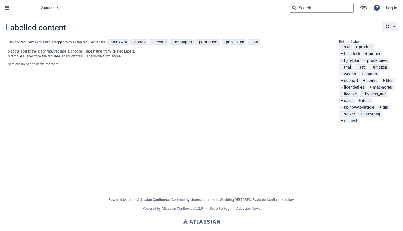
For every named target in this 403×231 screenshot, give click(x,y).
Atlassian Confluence (178, 208)
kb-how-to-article (359, 107)
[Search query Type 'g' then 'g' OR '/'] (322, 8)
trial (347, 67)
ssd (347, 47)
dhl (385, 107)
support (351, 80)
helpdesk (352, 53)
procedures (377, 60)
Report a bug (219, 208)
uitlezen (380, 67)
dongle (140, 42)
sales (348, 100)
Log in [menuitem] (391, 8)
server (349, 114)
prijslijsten (235, 42)
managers (183, 42)
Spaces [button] (48, 8)
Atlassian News (248, 208)
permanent (208, 42)
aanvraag (371, 114)
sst (362, 67)
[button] (7, 8)
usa (254, 42)
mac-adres (382, 87)
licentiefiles (354, 87)
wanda (350, 73)
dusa (366, 100)
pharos (370, 73)
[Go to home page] (24, 8)
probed (375, 53)
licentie (160, 42)
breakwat (118, 42)
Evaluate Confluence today (273, 200)
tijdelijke (351, 60)
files (389, 80)
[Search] (294, 8)
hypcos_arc (375, 94)
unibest (350, 120)
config (372, 80)
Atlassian (201, 221)
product (366, 47)
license (350, 94)
